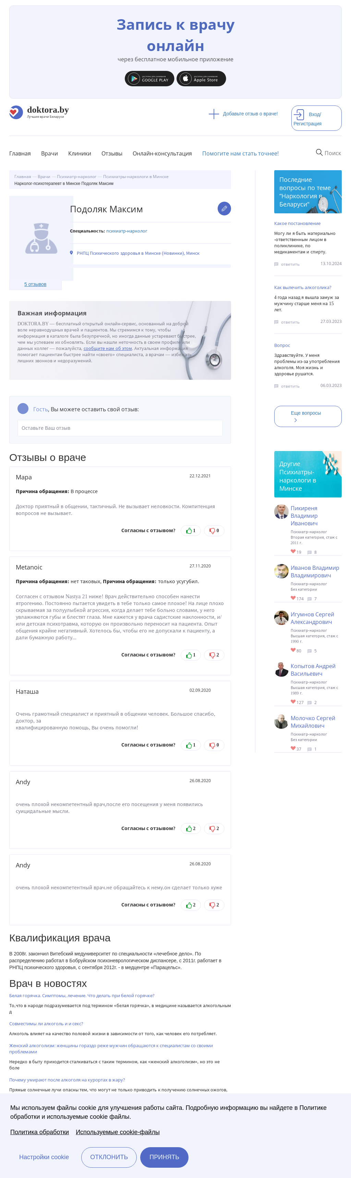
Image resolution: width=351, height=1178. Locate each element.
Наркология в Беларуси (300, 200)
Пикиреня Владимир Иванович (304, 515)
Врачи (49, 153)
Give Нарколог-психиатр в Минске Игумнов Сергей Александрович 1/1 (293, 650)
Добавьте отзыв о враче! (243, 113)
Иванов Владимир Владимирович (315, 571)
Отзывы (111, 153)
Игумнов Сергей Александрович (312, 618)
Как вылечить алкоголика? (302, 287)
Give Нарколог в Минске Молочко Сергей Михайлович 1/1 (293, 748)
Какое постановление (297, 223)
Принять (164, 1157)
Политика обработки (39, 1132)
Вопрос (282, 345)
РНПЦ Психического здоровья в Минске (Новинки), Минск (138, 253)
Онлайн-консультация (162, 153)
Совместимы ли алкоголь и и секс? (46, 1023)
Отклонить (109, 1157)
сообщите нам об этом (108, 348)
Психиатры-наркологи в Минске (297, 480)
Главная (20, 153)
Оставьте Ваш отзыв (120, 428)
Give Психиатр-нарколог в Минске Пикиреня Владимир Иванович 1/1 (293, 551)
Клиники (79, 153)
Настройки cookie (44, 1157)
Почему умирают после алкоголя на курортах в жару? (67, 1080)
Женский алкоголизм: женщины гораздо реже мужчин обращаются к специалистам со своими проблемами (111, 1048)
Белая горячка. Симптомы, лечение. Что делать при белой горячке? (82, 995)
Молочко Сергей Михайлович (313, 721)
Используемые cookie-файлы (118, 1132)
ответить (290, 264)
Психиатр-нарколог (127, 231)
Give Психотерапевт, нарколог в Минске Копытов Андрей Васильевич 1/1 (293, 702)
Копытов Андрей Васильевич (313, 669)
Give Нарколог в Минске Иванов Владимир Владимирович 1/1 (293, 598)
